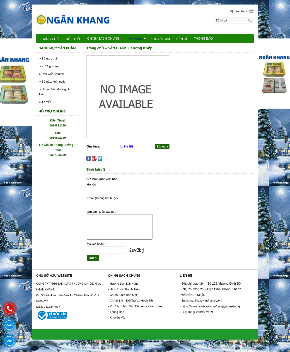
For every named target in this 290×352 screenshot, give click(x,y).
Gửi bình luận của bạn (102, 211)
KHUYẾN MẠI (160, 39)
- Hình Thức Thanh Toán (124, 289)
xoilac (132, 341)
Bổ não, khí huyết (52, 81)
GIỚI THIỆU (73, 39)
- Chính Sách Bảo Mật (122, 295)
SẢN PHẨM (135, 39)
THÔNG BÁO (203, 38)
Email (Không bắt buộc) (102, 198)
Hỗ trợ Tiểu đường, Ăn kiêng (55, 92)
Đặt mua (162, 146)
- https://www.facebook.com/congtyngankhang (210, 306)
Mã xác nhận (96, 244)
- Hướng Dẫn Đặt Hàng (123, 283)
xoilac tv (142, 341)
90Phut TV (107, 341)
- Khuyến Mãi (117, 317)
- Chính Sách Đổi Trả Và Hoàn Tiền (131, 300)
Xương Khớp (49, 66)
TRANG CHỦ (49, 39)
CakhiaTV (121, 341)
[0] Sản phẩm (238, 11)
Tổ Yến (45, 102)
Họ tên (92, 184)
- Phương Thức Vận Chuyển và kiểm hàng (136, 306)
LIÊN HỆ (182, 39)
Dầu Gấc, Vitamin (52, 74)
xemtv (153, 341)
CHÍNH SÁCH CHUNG (103, 38)
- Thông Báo (116, 312)
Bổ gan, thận (48, 58)
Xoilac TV (183, 341)
